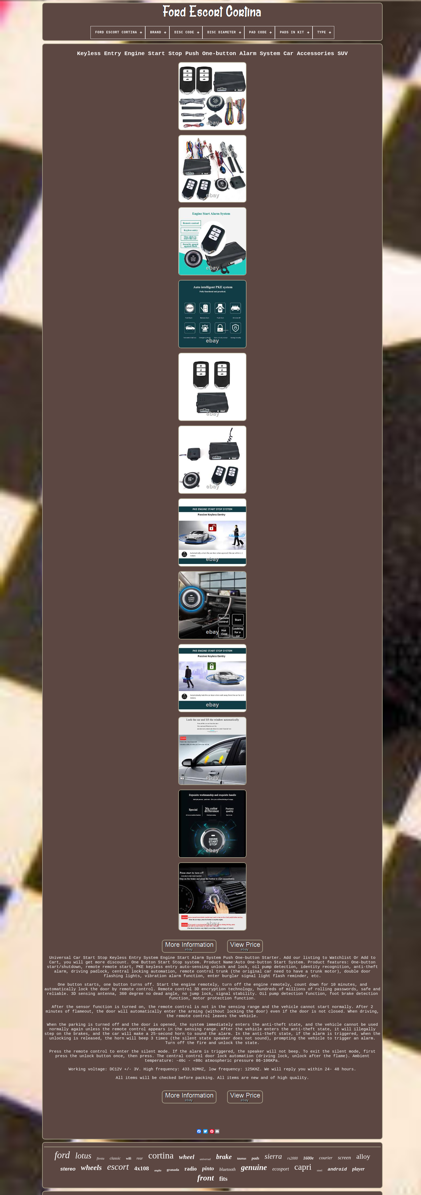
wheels (91, 1167)
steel (319, 1170)
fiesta (100, 1158)
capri (302, 1167)
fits (223, 1178)
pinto (208, 1168)
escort (118, 1167)
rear (140, 1158)
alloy (363, 1156)
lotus (83, 1155)
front (205, 1177)
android (337, 1169)
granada (173, 1170)
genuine (254, 1167)
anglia (157, 1170)
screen (344, 1157)
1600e (308, 1158)
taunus (241, 1158)
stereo (67, 1169)
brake (224, 1156)
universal (205, 1159)
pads (255, 1158)
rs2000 (292, 1158)
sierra (273, 1156)
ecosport (280, 1169)
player (358, 1169)
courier (325, 1157)
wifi (128, 1158)
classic (115, 1158)
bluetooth (227, 1169)
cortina (160, 1155)
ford (62, 1155)
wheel (186, 1156)
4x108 (141, 1168)
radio (190, 1169)
